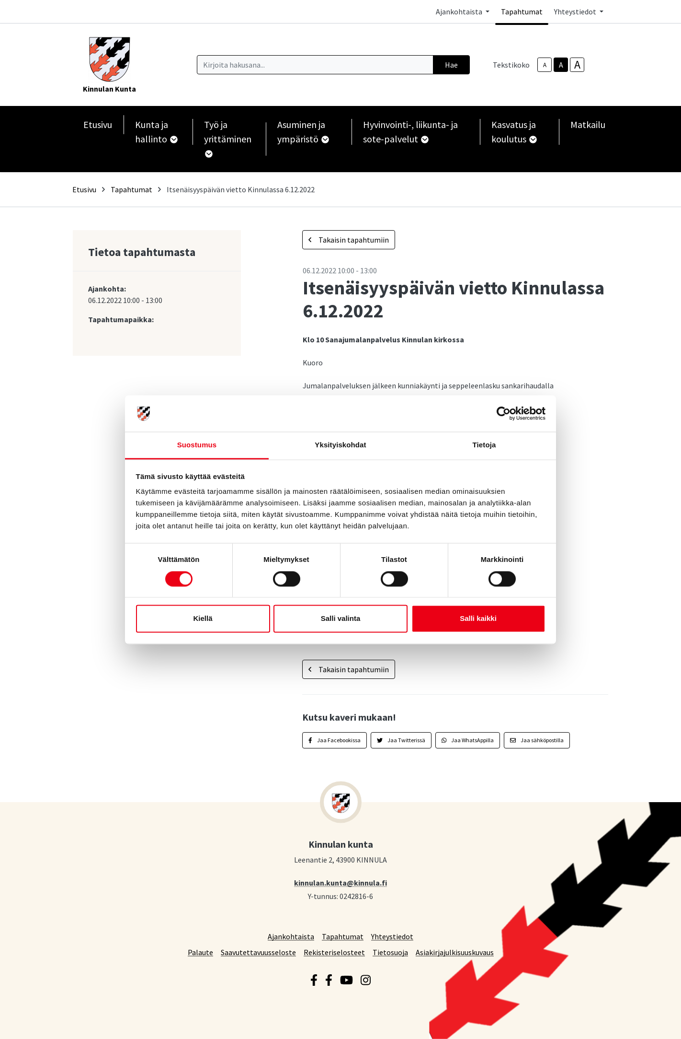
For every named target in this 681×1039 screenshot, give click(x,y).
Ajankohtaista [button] (460, 11)
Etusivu (97, 124)
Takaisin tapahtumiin (348, 240)
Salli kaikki (478, 619)
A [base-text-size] (561, 65)
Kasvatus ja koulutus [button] (513, 131)
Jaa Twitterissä (401, 740)
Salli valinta (341, 619)
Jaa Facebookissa (334, 740)
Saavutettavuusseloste (258, 952)
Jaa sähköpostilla (537, 740)
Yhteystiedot (392, 936)
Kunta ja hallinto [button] (156, 131)
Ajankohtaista (291, 936)
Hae (451, 65)
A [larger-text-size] (577, 65)
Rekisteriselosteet (334, 952)
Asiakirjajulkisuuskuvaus (455, 952)
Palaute (200, 952)
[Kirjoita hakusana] (315, 64)
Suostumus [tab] (197, 445)
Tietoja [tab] (484, 445)
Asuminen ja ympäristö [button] (302, 131)
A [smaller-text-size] (544, 65)
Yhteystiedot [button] (576, 11)
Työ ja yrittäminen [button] (227, 138)
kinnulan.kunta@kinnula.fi (340, 882)
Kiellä (202, 619)
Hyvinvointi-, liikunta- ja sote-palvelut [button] (410, 131)
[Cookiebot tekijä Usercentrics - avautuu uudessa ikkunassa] (503, 413)
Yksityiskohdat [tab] (340, 445)
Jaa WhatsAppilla (468, 740)
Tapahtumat (522, 11)
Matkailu (587, 124)
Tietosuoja (390, 952)
